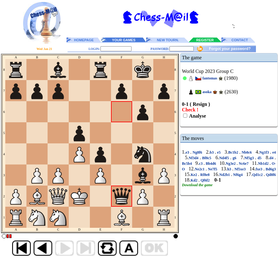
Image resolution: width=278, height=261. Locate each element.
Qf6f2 (205, 180)
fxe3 (259, 169)
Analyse (197, 116)
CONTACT (239, 40)
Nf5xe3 (240, 169)
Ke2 (194, 175)
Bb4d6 (211, 163)
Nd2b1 (225, 175)
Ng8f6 (197, 152)
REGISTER (205, 40)
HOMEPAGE (84, 40)
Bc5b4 (187, 163)
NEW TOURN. (168, 40)
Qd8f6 (270, 175)
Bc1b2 (233, 152)
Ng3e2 (231, 163)
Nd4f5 (224, 158)
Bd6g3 (270, 169)
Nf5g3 (249, 158)
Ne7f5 (212, 169)
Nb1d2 (264, 163)
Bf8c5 (206, 158)
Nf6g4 (237, 175)
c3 (201, 163)
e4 (273, 152)
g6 (234, 158)
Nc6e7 (243, 163)
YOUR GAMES (123, 40)
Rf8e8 (205, 175)
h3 (229, 169)
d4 (272, 158)
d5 (259, 158)
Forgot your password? (230, 49)
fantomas (209, 78)
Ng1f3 (264, 152)
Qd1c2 (257, 175)
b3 (212, 152)
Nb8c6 (246, 152)
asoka (206, 92)
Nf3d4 (194, 158)
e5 (219, 152)
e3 (188, 152)
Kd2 (194, 180)
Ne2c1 (200, 169)
